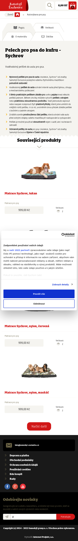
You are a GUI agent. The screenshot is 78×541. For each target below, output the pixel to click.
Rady (13, 479)
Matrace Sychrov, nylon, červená (27, 326)
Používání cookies (20, 470)
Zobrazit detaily (60, 284)
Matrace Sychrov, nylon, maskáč (27, 392)
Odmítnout (39, 303)
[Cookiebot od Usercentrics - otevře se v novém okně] (61, 235)
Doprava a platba (19, 456)
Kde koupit (16, 474)
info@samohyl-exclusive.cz (27, 445)
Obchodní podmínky (21, 460)
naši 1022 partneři (19, 250)
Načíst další (39, 426)
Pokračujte (66, 516)
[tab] (19, 27)
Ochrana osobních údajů (24, 465)
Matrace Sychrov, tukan (21, 193)
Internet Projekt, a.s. (43, 537)
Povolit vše (39, 294)
